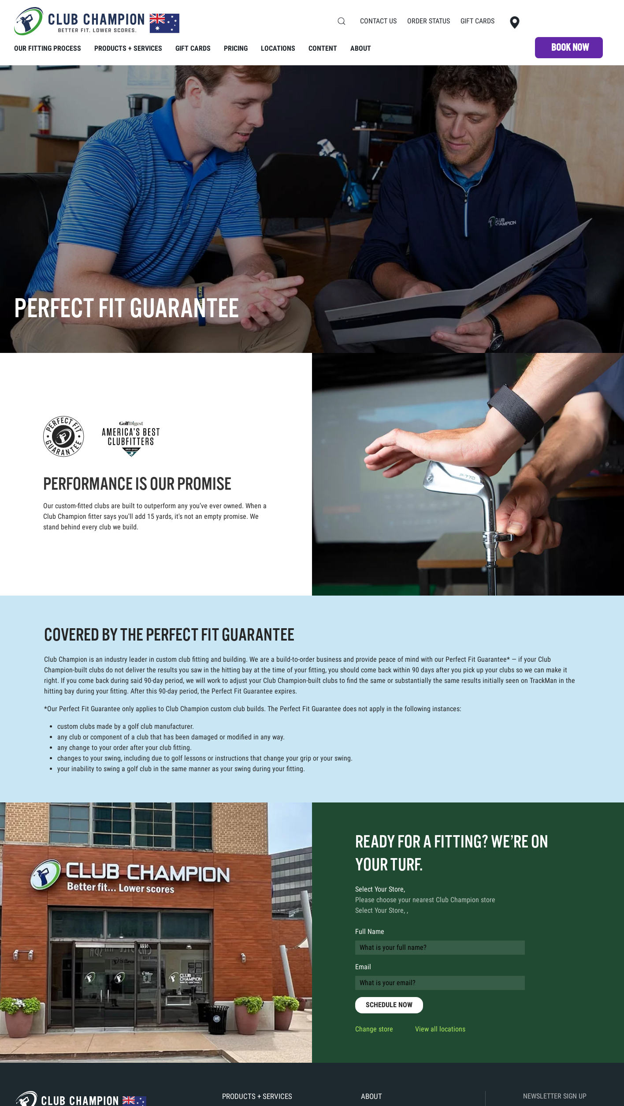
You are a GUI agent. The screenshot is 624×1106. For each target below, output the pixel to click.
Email (363, 967)
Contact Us (378, 21)
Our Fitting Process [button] (47, 48)
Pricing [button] (236, 48)
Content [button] (322, 48)
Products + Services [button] (128, 48)
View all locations (440, 1029)
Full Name (369, 931)
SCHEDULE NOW (389, 1005)
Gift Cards (477, 21)
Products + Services (257, 1096)
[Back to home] (96, 21)
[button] (341, 21)
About (360, 48)
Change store (374, 1029)
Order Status (428, 21)
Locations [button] (278, 48)
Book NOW (570, 47)
